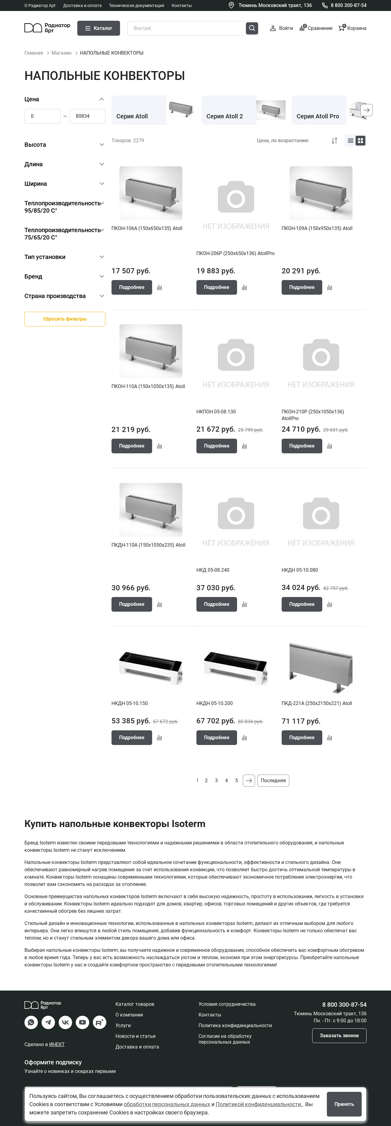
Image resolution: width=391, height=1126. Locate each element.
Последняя (273, 780)
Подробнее (131, 287)
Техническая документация (136, 5)
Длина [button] (33, 164)
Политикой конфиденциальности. (259, 1104)
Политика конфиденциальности (235, 1025)
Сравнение (315, 28)
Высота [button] (35, 144)
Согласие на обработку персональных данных (225, 1039)
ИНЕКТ (57, 1044)
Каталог (98, 28)
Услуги (123, 1025)
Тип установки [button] (44, 257)
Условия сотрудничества (227, 1004)
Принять (344, 1104)
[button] (366, 110)
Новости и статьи (135, 1036)
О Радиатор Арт (40, 5)
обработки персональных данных (167, 1104)
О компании (129, 1015)
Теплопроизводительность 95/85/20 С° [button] (62, 207)
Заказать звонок (339, 1035)
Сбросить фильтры (65, 319)
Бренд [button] (33, 276)
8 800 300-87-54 (349, 5)
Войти (281, 28)
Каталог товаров (134, 1004)
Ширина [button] (35, 183)
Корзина (352, 28)
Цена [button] (31, 99)
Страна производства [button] (55, 296)
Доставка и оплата (82, 5)
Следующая (249, 781)
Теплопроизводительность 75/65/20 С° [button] (62, 233)
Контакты (182, 5)
